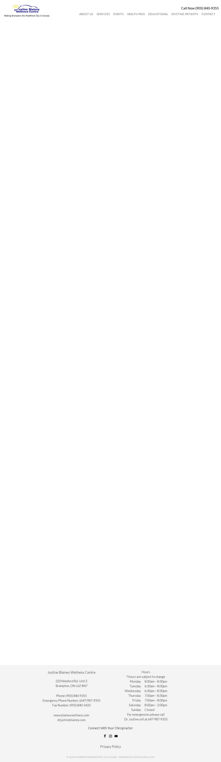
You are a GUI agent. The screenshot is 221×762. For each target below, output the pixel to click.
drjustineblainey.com (71, 720)
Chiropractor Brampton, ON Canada (27, 12)
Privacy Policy (110, 746)
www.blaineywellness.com (71, 715)
